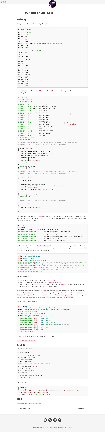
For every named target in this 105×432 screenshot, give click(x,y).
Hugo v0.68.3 (36, 427)
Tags (96, 3)
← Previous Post (24, 408)
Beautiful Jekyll (55, 427)
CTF (84, 3)
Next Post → (82, 408)
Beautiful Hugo (68, 427)
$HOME (3, 3)
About (102, 3)
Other (89, 3)
